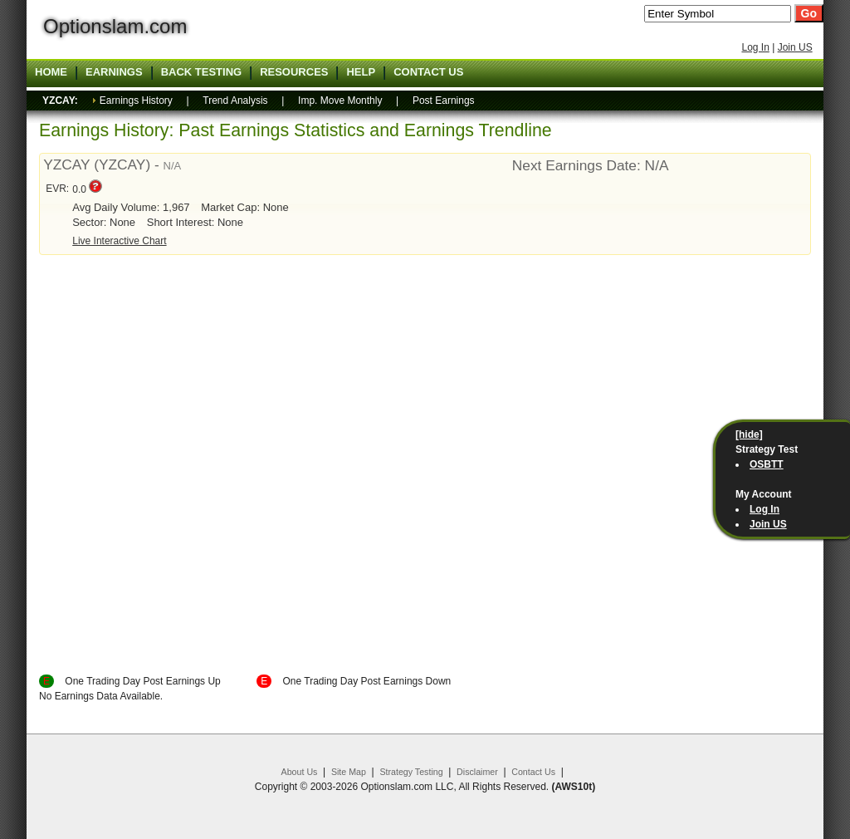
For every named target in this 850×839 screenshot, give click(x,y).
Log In (755, 47)
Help (360, 72)
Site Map (348, 772)
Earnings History (136, 100)
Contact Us (533, 772)
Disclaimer (477, 772)
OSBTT (767, 464)
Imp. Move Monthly (340, 100)
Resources (294, 72)
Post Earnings (444, 100)
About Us (299, 772)
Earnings (114, 72)
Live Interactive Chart (119, 241)
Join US (795, 47)
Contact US (428, 72)
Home (51, 72)
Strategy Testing (410, 772)
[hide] (749, 434)
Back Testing (201, 72)
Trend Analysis (235, 100)
